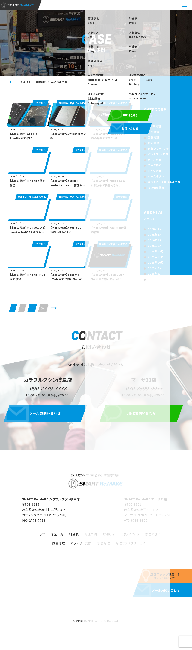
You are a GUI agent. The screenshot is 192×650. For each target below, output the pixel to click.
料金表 (74, 536)
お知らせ (109, 536)
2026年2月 (155, 240)
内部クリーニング (159, 148)
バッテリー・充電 (158, 154)
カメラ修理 (154, 126)
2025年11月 (156, 257)
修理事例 (25, 82)
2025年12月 (156, 251)
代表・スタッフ (129, 536)
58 (43, 307)
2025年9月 (155, 268)
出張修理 (153, 132)
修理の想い (152, 536)
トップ (41, 536)
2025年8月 (155, 273)
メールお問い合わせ (48, 415)
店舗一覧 (57, 536)
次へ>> (54, 309)
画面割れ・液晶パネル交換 (164, 182)
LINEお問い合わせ (144, 415)
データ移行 (155, 165)
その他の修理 (156, 187)
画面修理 (58, 545)
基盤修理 (153, 137)
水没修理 (153, 143)
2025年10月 (156, 262)
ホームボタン (156, 176)
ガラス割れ (154, 160)
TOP (13, 82)
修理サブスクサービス (130, 545)
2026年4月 (155, 229)
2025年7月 (155, 279)
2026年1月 (155, 246)
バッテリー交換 (81, 545)
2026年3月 (155, 235)
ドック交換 (154, 171)
